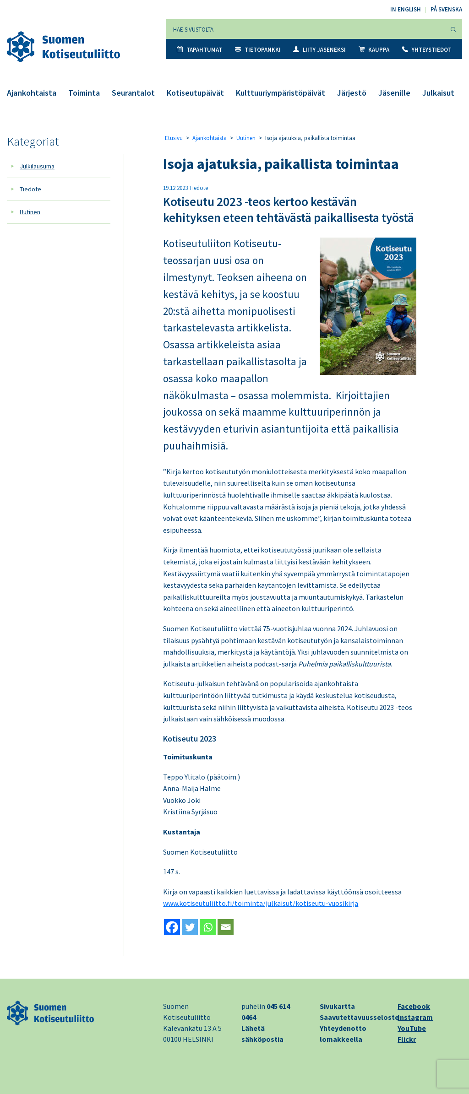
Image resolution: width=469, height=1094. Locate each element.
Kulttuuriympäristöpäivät (280, 92)
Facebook (414, 1006)
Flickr (407, 1039)
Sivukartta (337, 1006)
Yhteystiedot (427, 50)
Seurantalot (133, 92)
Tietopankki (258, 50)
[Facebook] (172, 927)
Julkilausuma (37, 166)
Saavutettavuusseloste (359, 1017)
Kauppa (374, 50)
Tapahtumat (199, 50)
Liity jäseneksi (319, 50)
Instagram (415, 1017)
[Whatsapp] (208, 927)
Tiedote (30, 189)
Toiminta (84, 92)
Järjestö (351, 92)
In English (405, 9)
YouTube (412, 1028)
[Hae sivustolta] (305, 29)
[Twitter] (190, 927)
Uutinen (30, 212)
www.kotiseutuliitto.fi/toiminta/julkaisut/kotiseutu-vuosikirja (260, 903)
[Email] (226, 927)
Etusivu (174, 138)
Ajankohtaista (31, 92)
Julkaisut (438, 92)
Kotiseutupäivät (195, 92)
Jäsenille (394, 92)
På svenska (446, 9)
